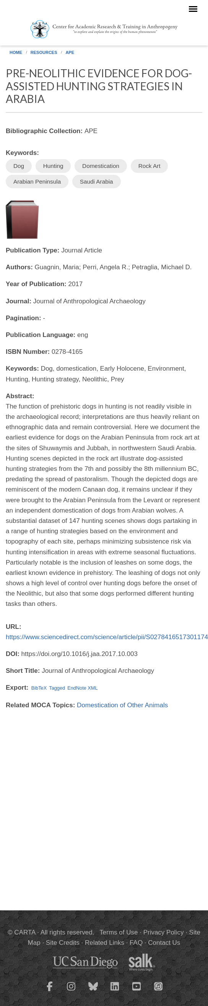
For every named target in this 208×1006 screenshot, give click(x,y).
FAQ (136, 942)
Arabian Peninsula (37, 181)
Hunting (53, 166)
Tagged (57, 688)
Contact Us (164, 942)
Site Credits (63, 942)
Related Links (104, 942)
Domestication (100, 166)
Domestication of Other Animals (122, 705)
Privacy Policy (163, 932)
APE (69, 52)
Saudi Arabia (96, 181)
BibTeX (39, 688)
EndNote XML (82, 688)
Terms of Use (118, 932)
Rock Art (149, 166)
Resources (44, 52)
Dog (18, 166)
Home (16, 52)
